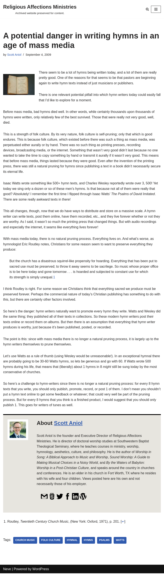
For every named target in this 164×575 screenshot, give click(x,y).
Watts (120, 541)
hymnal (72, 541)
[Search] (147, 9)
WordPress (40, 570)
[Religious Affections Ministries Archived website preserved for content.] (40, 9)
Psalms (104, 541)
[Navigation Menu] (156, 9)
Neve (7, 570)
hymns (88, 541)
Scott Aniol (14, 54)
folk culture (51, 541)
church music (25, 541)
